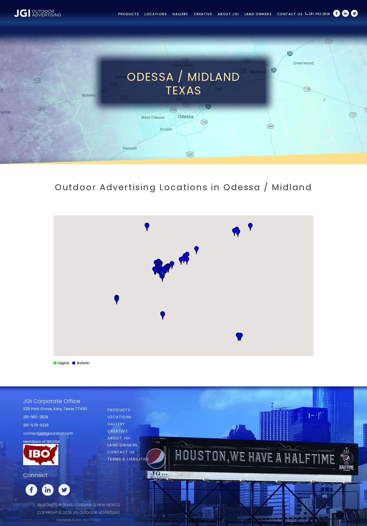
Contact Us (289, 14)
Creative (203, 14)
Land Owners (258, 14)
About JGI (228, 14)
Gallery (180, 14)
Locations (155, 14)
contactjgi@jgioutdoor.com (48, 433)
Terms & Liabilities (128, 459)
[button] (239, 337)
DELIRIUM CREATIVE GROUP (86, 520)
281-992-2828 (319, 13)
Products (128, 14)
